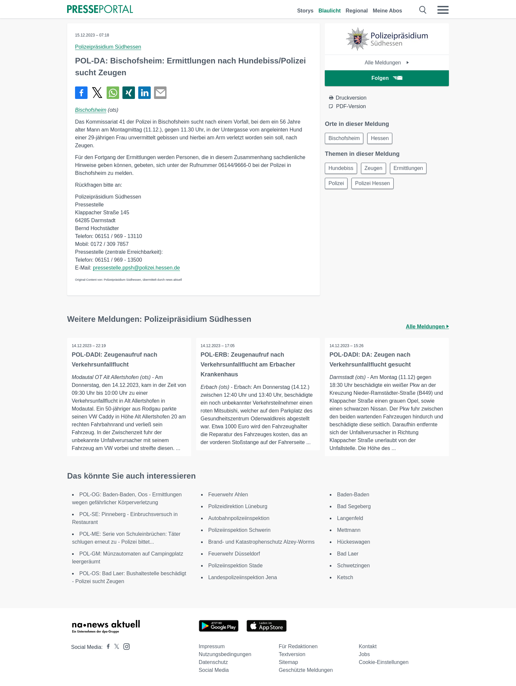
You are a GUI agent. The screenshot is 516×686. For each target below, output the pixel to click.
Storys (305, 10)
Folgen (387, 78)
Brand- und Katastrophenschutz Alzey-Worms (261, 542)
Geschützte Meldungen (306, 670)
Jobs (364, 654)
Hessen (382, 138)
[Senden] (160, 92)
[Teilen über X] (97, 92)
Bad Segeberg (354, 506)
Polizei (337, 185)
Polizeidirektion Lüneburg (238, 506)
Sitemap (288, 662)
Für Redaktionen (298, 646)
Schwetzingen (353, 565)
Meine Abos (387, 10)
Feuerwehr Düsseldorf (234, 553)
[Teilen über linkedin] (144, 92)
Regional (357, 10)
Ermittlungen (411, 169)
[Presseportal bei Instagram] (124, 646)
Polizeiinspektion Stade (235, 565)
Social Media (214, 670)
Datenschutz (213, 662)
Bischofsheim (90, 110)
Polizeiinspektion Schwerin (239, 530)
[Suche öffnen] (423, 9)
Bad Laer (347, 553)
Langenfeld (350, 518)
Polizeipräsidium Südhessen (108, 47)
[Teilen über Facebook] (81, 92)
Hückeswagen (353, 542)
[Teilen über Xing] (128, 92)
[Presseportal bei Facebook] (106, 647)
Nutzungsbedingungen (225, 654)
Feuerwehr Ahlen (228, 494)
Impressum (212, 646)
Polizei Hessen (374, 185)
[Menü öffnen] (443, 9)
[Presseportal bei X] (114, 647)
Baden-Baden (353, 494)
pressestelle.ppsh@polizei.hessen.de (136, 268)
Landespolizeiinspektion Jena (242, 577)
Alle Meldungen (387, 62)
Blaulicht (330, 10)
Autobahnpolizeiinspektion (239, 518)
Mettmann (348, 530)
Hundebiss (341, 169)
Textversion (292, 654)
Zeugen (375, 169)
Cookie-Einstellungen (383, 662)
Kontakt (367, 646)
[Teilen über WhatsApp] (113, 92)
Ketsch (345, 577)
